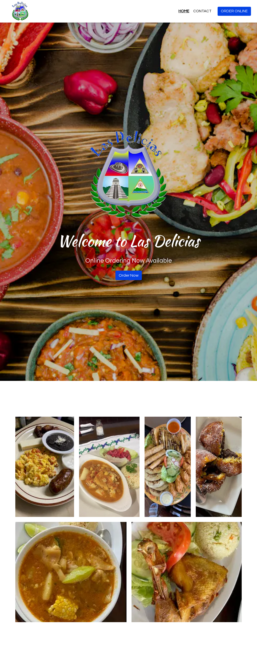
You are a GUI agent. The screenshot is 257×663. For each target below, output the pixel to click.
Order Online (234, 11)
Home (183, 11)
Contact (202, 11)
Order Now (129, 275)
